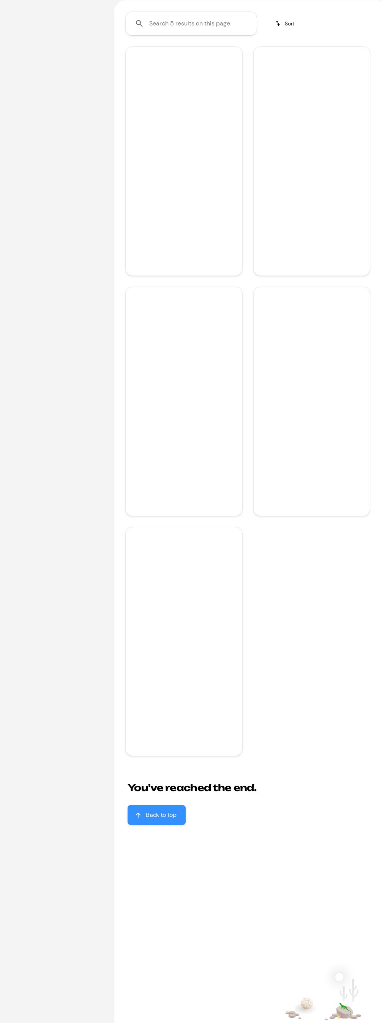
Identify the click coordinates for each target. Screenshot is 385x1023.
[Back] (86, 52)
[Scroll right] (372, 57)
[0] (24, 155)
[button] (134, 162)
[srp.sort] (285, 95)
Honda (220, 56)
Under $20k (175, 56)
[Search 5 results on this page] (191, 95)
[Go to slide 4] (322, 196)
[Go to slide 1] (178, 196)
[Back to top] (156, 887)
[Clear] (80, 207)
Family (131, 56)
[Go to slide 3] (310, 196)
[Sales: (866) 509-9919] (344, 6)
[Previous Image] (135, 162)
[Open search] (288, 25)
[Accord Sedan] (55, 68)
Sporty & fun (335, 56)
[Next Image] (232, 162)
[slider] (16, 116)
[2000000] (77, 155)
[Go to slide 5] (333, 196)
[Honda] (19, 68)
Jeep (292, 56)
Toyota (257, 56)
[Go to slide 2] (189, 196)
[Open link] (211, 237)
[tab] (157, 256)
